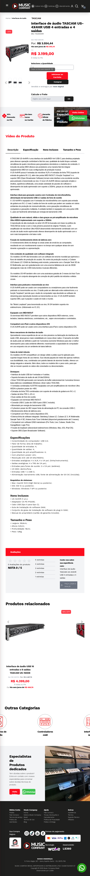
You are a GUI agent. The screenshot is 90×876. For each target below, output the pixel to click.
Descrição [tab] (13, 149)
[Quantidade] (52, 67)
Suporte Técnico (73, 817)
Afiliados (71, 819)
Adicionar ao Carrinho (57, 75)
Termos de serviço (15, 817)
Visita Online (78, 112)
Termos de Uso (29, 819)
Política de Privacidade (52, 819)
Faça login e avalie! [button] (68, 585)
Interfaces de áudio (19, 18)
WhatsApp (78, 118)
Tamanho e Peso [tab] (72, 149)
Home (8, 18)
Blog (25, 822)
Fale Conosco (14, 815)
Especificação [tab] (30, 149)
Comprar (58, 82)
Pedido (11, 812)
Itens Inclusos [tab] (50, 149)
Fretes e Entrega (49, 822)
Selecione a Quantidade (42, 63)
